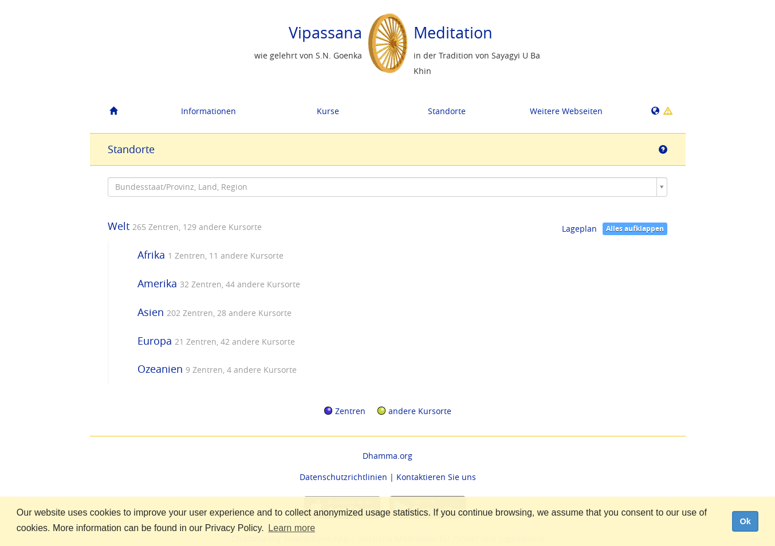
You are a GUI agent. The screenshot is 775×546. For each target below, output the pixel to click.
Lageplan (579, 228)
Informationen (208, 111)
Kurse (328, 111)
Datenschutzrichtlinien (343, 476)
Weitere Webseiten (566, 111)
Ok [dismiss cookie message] (744, 521)
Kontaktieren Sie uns (436, 476)
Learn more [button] (291, 528)
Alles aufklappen (635, 228)
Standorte (447, 111)
